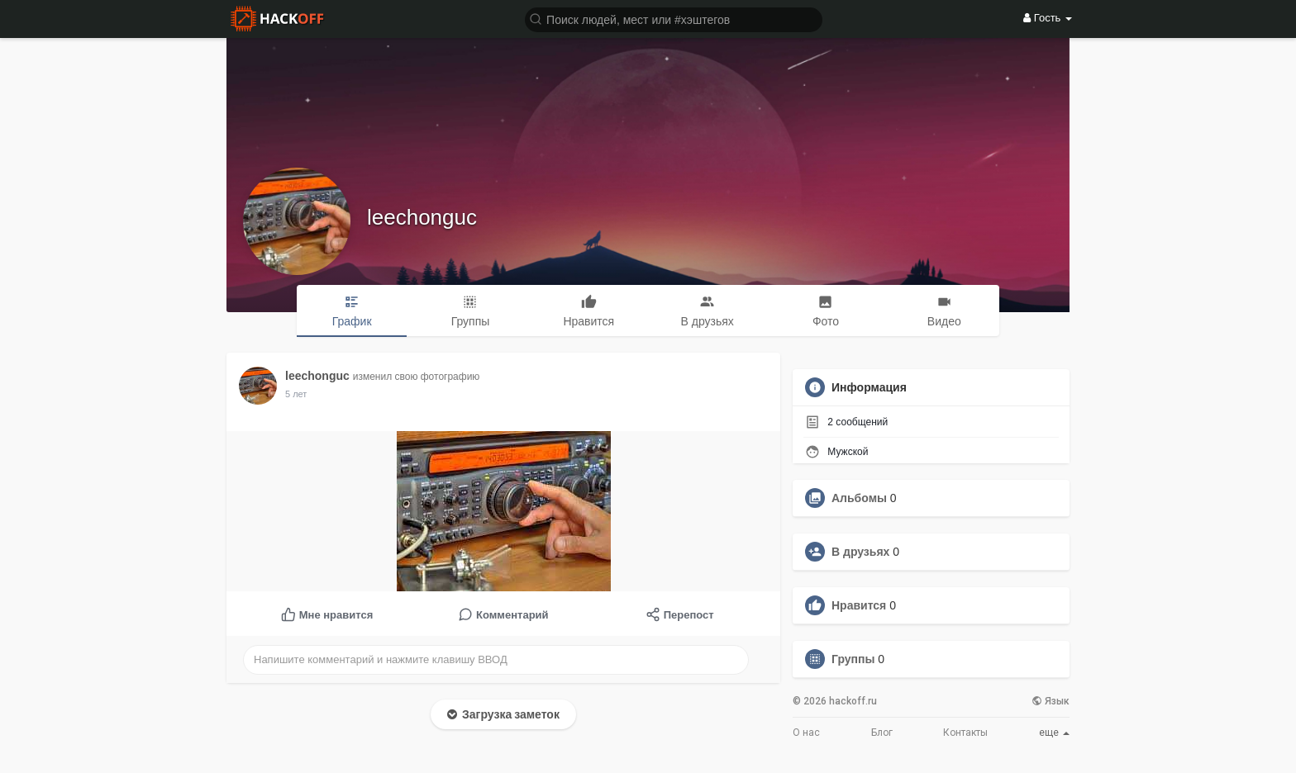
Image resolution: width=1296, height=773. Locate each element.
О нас (806, 732)
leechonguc (422, 217)
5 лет (296, 394)
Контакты (965, 732)
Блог (882, 732)
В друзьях (860, 551)
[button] (673, 18)
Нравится (858, 605)
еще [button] (1054, 732)
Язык (1051, 701)
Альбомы (859, 498)
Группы (852, 659)
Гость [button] (1047, 18)
